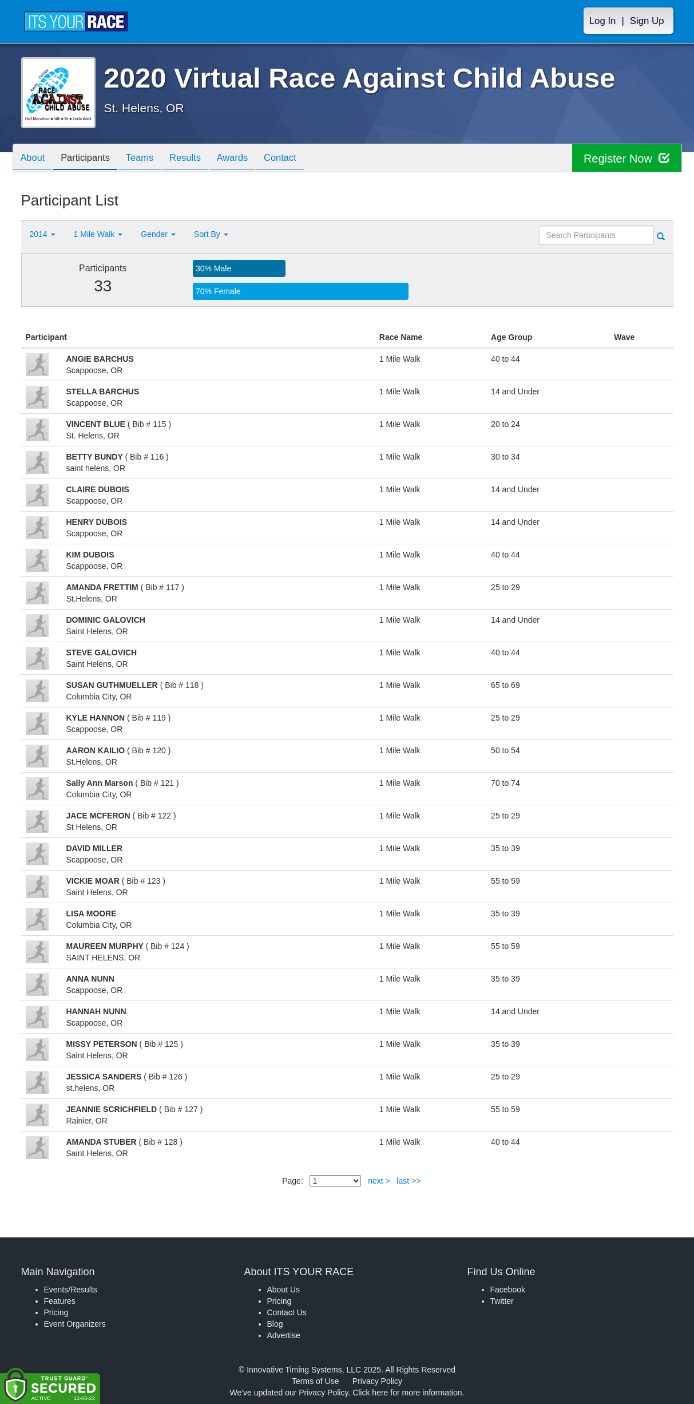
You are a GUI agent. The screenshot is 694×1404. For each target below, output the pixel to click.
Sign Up (647, 20)
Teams (147, 158)
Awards (246, 158)
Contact (297, 158)
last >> (408, 1180)
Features (60, 1301)
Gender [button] (158, 234)
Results (196, 158)
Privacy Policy (377, 1381)
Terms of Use (315, 1381)
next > (379, 1180)
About (34, 158)
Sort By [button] (211, 234)
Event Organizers (75, 1323)
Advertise (283, 1335)
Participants (90, 158)
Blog (275, 1323)
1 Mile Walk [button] (98, 234)
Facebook (507, 1289)
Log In (602, 20)
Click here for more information (407, 1392)
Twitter (502, 1301)
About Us (283, 1289)
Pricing (56, 1312)
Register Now (627, 158)
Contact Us (287, 1312)
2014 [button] (42, 234)
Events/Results (70, 1289)
